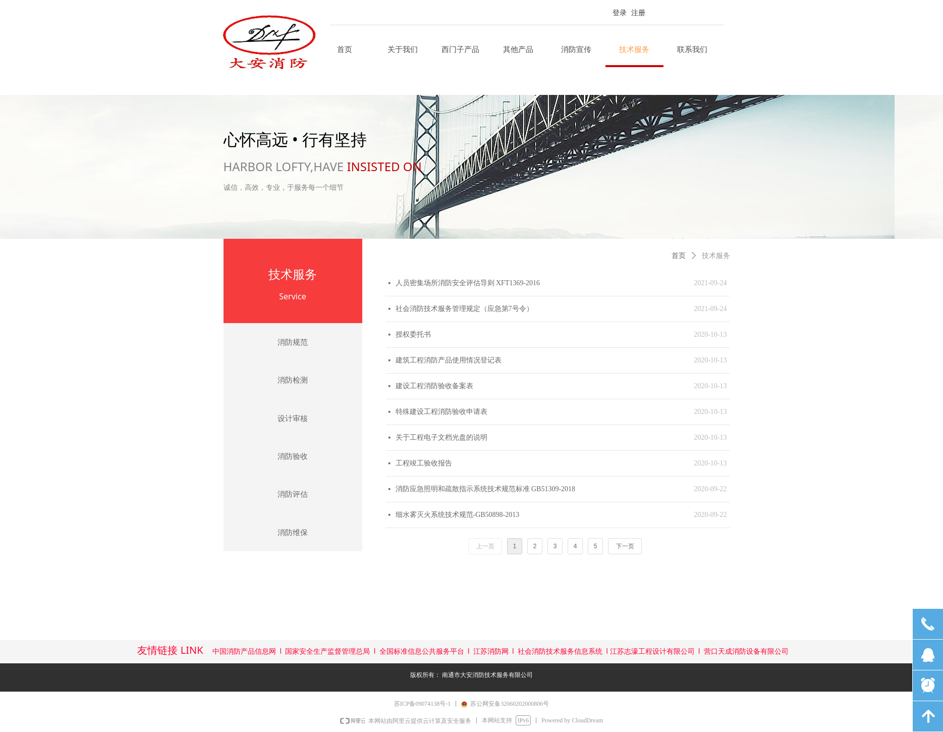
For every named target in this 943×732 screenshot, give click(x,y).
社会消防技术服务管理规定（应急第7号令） (464, 308)
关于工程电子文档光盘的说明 (441, 437)
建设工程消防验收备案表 (434, 386)
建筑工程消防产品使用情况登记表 (449, 360)
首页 (679, 255)
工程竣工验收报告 (424, 463)
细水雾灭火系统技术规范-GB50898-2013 (458, 514)
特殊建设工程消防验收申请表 (441, 411)
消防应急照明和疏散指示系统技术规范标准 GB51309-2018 (486, 489)
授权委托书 (413, 334)
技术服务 (716, 255)
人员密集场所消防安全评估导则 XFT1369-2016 (468, 283)
